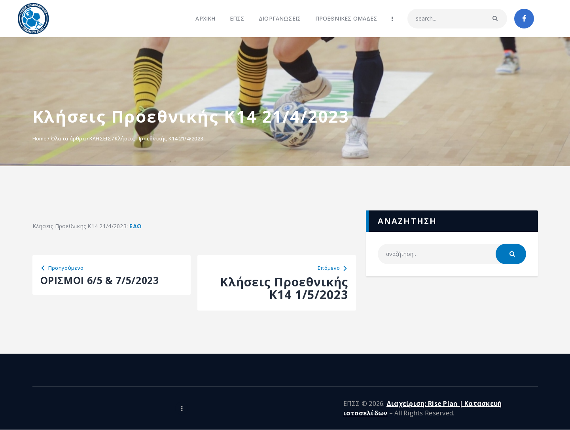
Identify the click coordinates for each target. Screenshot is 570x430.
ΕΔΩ (135, 226)
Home (39, 138)
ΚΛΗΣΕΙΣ (100, 138)
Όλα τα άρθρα (68, 138)
